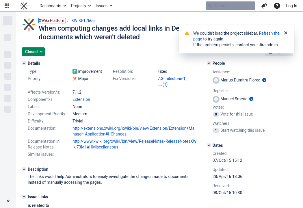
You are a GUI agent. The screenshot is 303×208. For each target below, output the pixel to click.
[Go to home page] (24, 6)
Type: (32, 71)
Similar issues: (41, 154)
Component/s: (40, 99)
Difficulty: (36, 121)
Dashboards (50, 5)
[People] (209, 63)
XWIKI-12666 (83, 20)
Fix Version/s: (125, 78)
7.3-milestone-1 (171, 78)
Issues (101, 5)
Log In (291, 5)
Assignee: (221, 72)
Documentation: (42, 128)
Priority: (35, 78)
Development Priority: (47, 114)
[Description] (24, 169)
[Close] (286, 33)
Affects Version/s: (44, 92)
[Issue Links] (24, 197)
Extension (81, 99)
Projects (78, 5)
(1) (165, 84)
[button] (7, 6)
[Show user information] (264, 80)
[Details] (24, 63)
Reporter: (221, 90)
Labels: (34, 106)
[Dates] (209, 145)
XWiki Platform (52, 20)
